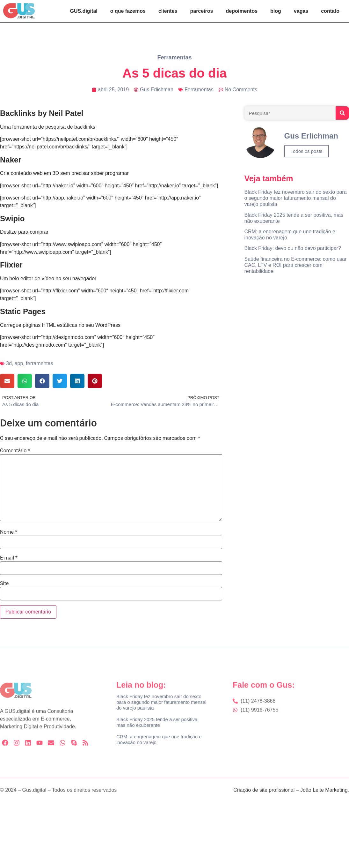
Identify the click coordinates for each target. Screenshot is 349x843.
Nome (8, 532)
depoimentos (242, 11)
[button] (7, 381)
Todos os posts (307, 151)
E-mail (9, 558)
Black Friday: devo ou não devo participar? (292, 248)
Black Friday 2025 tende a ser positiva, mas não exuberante (157, 722)
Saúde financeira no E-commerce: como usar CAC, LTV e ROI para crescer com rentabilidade (295, 265)
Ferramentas (174, 57)
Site (4, 583)
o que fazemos (128, 11)
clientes (168, 11)
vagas (301, 11)
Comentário (15, 450)
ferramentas (39, 363)
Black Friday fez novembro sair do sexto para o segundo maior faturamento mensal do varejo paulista (295, 198)
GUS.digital (84, 11)
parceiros (201, 11)
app (19, 363)
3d (9, 363)
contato (330, 11)
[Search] (342, 113)
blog (275, 11)
